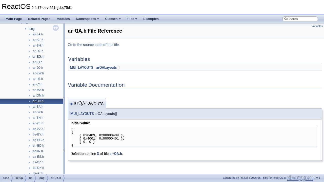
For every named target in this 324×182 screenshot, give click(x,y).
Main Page (14, 19)
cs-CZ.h (38, 162)
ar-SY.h (38, 112)
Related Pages (39, 19)
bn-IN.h (38, 151)
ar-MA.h (38, 90)
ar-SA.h (38, 106)
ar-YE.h (38, 123)
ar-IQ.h (37, 62)
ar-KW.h (38, 73)
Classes (112, 19)
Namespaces (87, 19)
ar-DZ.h (38, 51)
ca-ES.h (38, 156)
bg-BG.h (38, 140)
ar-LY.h (37, 84)
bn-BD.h (38, 145)
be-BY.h (38, 134)
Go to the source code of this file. (94, 45)
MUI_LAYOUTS (81, 67)
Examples (151, 19)
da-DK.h (38, 168)
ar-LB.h (38, 79)
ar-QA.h (38, 101)
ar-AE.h (38, 40)
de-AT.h (38, 173)
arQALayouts (106, 67)
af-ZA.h (38, 34)
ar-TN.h (38, 118)
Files (132, 19)
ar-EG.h (38, 56)
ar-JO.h (38, 68)
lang (32, 29)
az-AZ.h (38, 129)
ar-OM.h (38, 95)
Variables (317, 26)
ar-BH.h (38, 45)
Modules (63, 19)
